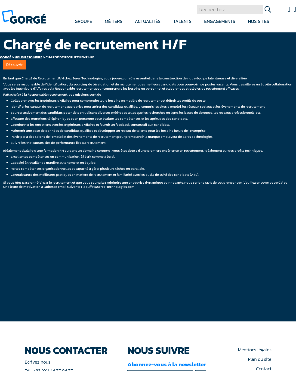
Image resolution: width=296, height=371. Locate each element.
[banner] (24, 16)
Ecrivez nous (38, 361)
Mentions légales (254, 349)
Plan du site (259, 359)
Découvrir (14, 64)
